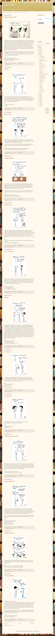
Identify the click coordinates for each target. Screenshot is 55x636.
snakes (13, 246)
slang (10, 347)
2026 (39, 47)
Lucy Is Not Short (8, 251)
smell (12, 431)
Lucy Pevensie (20, 282)
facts (7, 528)
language (8, 347)
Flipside (6, 297)
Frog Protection (8, 204)
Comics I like (16, 12)
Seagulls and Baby (9, 533)
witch (10, 64)
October (41, 59)
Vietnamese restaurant (12, 602)
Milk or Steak (7, 114)
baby (7, 153)
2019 (39, 95)
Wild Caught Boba (9, 575)
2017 (39, 98)
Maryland (14, 476)
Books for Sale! (10, 12)
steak (12, 153)
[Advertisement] (44, 33)
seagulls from (28, 561)
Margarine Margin (9, 158)
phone (11, 391)
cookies (8, 476)
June (40, 84)
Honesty (6, 69)
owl (10, 391)
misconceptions (10, 246)
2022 (39, 53)
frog (7, 246)
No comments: (14, 63)
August (41, 81)
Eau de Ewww (8, 396)
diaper (9, 431)
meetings (8, 109)
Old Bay (17, 464)
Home (4, 12)
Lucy (9, 153)
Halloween (8, 64)
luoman (31, 631)
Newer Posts (6, 623)
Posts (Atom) (10, 625)
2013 (39, 104)
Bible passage (16, 144)
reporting (11, 528)
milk (10, 153)
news (9, 200)
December (41, 56)
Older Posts (32, 623)
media (9, 528)
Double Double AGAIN (10, 17)
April (40, 87)
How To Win (7, 352)
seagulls (11, 571)
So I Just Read (48, 113)
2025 (39, 49)
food (12, 476)
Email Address (40, 19)
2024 (39, 50)
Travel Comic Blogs (24, 12)
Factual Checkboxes (9, 481)
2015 (39, 101)
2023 (39, 52)
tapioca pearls (19, 610)
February (41, 90)
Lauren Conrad (48, 111)
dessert (10, 476)
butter (7, 200)
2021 (39, 55)
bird (8, 571)
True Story (9, 4)
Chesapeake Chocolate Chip (11, 436)
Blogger (38, 631)
